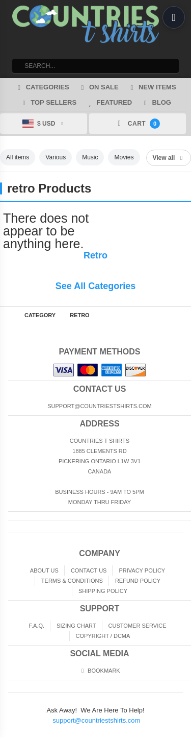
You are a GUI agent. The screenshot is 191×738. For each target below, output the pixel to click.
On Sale (98, 87)
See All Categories (95, 286)
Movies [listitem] (123, 157)
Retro (95, 255)
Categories (42, 87)
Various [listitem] (55, 157)
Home (7, 315)
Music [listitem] (90, 157)
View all (168, 157)
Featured (109, 102)
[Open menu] (173, 17)
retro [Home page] (80, 315)
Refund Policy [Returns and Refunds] (137, 581)
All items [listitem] (17, 157)
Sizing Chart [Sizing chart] (76, 626)
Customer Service (137, 626)
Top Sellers (48, 102)
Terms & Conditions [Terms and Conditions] (72, 581)
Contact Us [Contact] (89, 570)
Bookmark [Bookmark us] (99, 671)
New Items (152, 87)
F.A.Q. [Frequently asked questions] (36, 626)
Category (40, 315)
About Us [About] (44, 570)
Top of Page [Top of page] (184, 315)
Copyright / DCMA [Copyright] (103, 636)
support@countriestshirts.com (96, 720)
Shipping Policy (102, 591)
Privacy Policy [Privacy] (142, 570)
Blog (156, 102)
